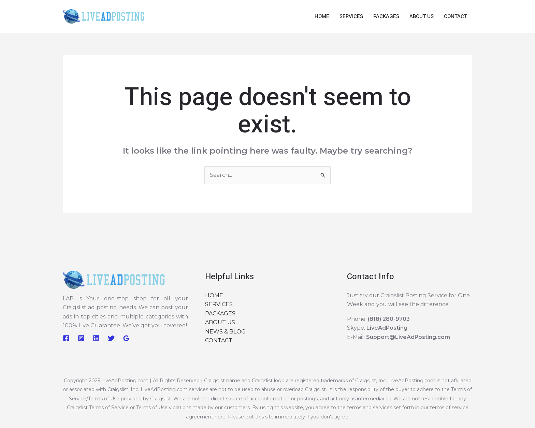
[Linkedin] (96, 338)
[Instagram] (81, 338)
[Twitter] (111, 338)
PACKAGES (386, 16)
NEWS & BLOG (225, 331)
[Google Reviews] (126, 338)
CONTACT (455, 16)
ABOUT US (421, 16)
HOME (322, 16)
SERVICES (351, 16)
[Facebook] (66, 338)
